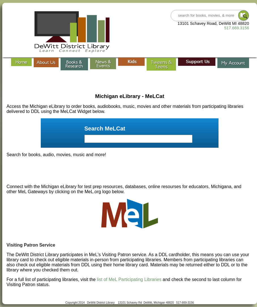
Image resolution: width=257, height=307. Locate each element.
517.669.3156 (236, 28)
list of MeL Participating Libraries (129, 279)
